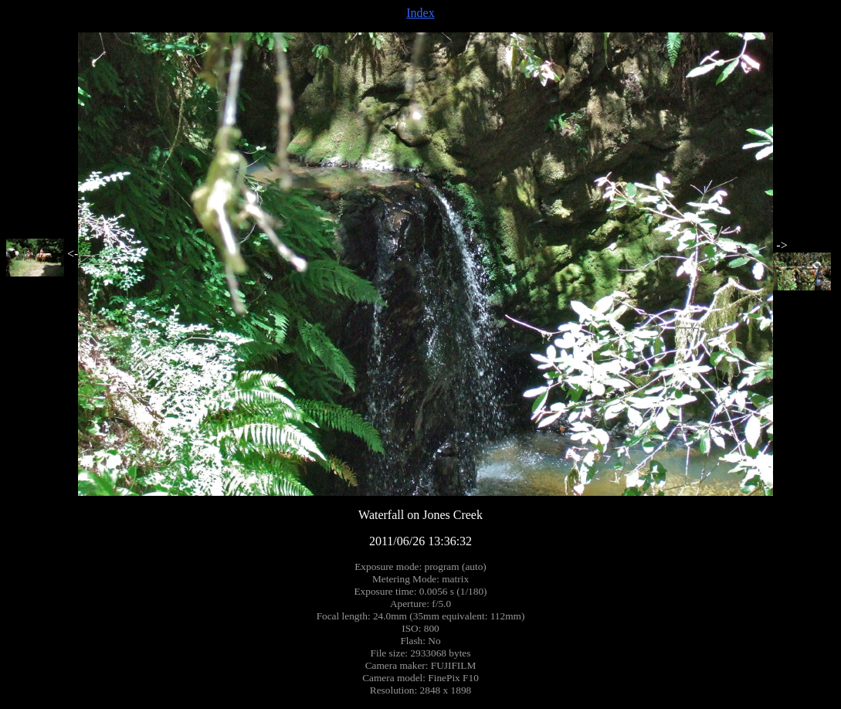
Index (420, 12)
